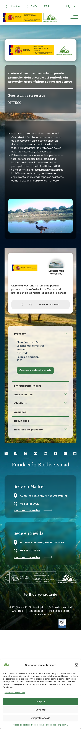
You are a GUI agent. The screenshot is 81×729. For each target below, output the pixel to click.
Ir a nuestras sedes (33, 510)
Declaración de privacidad (43, 725)
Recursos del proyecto (28, 429)
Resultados (21, 421)
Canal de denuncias (40, 614)
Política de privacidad (60, 607)
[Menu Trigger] (73, 17)
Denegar (41, 709)
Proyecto (20, 333)
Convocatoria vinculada (35, 370)
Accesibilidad (36, 610)
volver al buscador (41, 304)
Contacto (17, 6)
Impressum (63, 725)
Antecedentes (23, 394)
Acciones (20, 412)
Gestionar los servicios (15, 692)
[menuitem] (33, 6)
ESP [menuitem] (46, 6)
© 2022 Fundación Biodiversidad (26, 607)
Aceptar (40, 701)
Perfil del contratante (40, 594)
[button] (76, 665)
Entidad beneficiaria (27, 385)
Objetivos (20, 403)
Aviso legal (17, 610)
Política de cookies (21, 725)
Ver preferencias (40, 718)
